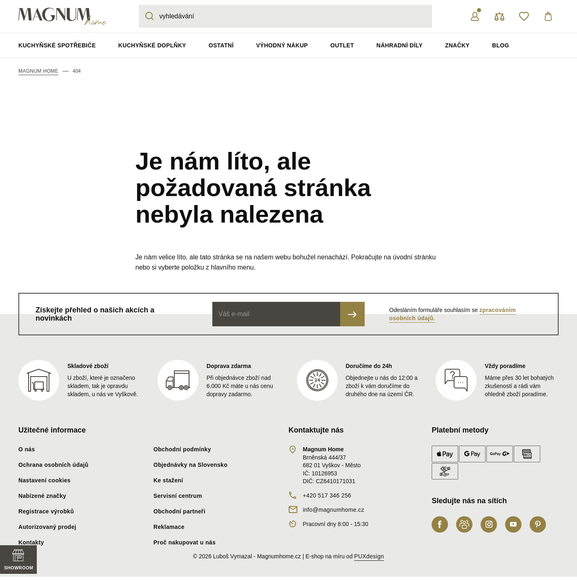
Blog (500, 45)
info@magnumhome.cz (333, 509)
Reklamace (169, 527)
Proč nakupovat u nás (185, 542)
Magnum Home (38, 71)
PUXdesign (369, 556)
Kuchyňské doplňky (152, 45)
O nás (26, 449)
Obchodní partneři (179, 511)
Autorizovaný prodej (47, 527)
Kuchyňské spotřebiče (57, 45)
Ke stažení (168, 480)
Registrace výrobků (46, 511)
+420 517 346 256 (327, 495)
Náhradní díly (399, 45)
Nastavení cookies (44, 480)
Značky (457, 45)
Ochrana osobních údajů (53, 465)
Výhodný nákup (282, 45)
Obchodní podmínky (182, 449)
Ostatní (221, 45)
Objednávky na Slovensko (190, 465)
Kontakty (31, 542)
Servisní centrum (178, 496)
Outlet (342, 45)
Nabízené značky (42, 496)
